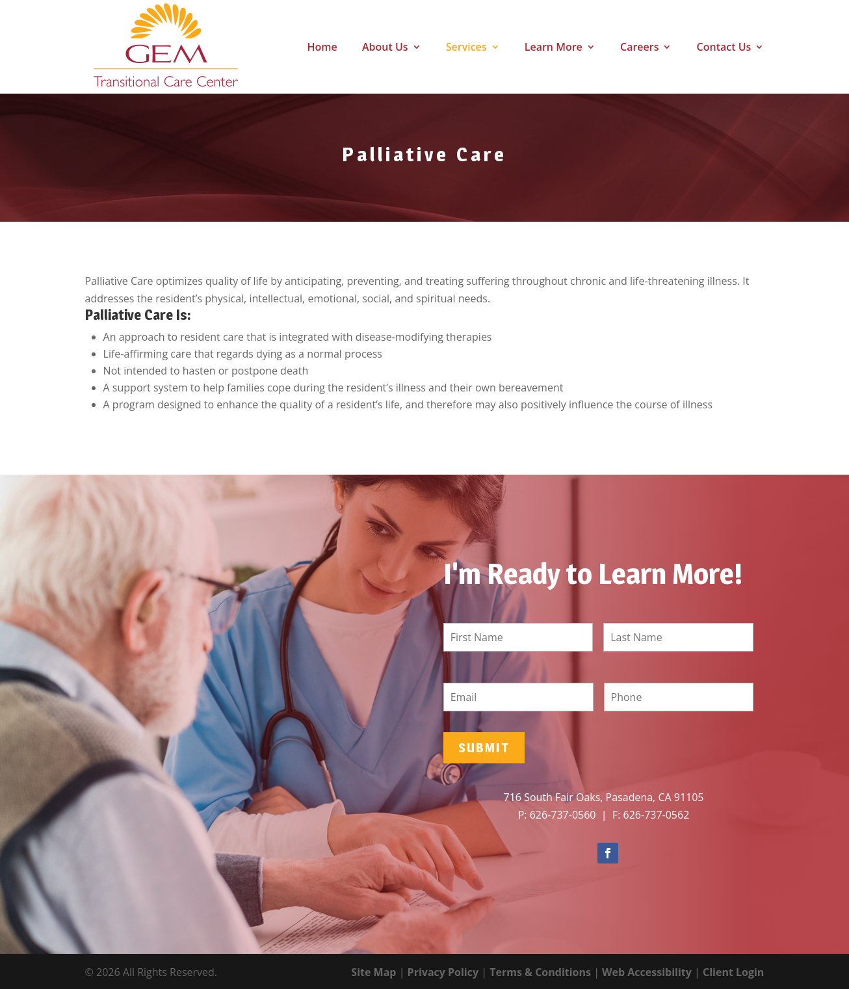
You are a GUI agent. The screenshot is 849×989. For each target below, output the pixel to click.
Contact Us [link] (724, 48)
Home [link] (322, 48)
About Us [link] (385, 48)
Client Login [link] (733, 972)
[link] (144, 45)
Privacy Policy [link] (443, 972)
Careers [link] (639, 48)
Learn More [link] (553, 48)
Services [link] (466, 48)
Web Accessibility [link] (647, 972)
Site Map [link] (373, 972)
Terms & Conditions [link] (540, 972)
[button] (607, 853)
